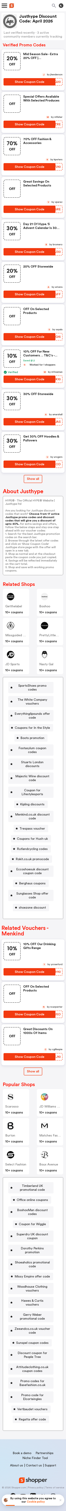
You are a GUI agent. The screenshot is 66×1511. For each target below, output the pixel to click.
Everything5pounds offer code (32, 715)
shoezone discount (32, 907)
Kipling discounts (32, 804)
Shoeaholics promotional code (32, 1264)
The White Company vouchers (32, 701)
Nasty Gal (46, 664)
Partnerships (45, 1453)
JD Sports (12, 664)
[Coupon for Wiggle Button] (31, 1224)
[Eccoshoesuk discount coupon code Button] (31, 871)
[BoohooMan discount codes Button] (31, 1212)
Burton (10, 1135)
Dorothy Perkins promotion (32, 1250)
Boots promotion (32, 738)
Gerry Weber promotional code (32, 1316)
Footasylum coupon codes (32, 750)
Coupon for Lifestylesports (32, 792)
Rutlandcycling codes (32, 848)
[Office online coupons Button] (31, 1200)
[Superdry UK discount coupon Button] (31, 1236)
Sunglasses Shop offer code (32, 895)
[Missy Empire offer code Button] (31, 1276)
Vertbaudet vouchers (32, 1409)
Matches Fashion (51, 1135)
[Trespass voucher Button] (31, 828)
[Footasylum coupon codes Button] (31, 750)
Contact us (34, 1465)
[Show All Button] (33, 1071)
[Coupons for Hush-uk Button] (31, 838)
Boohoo (44, 606)
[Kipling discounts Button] (31, 804)
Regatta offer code (32, 1419)
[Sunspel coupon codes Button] (31, 1342)
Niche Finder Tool (35, 1458)
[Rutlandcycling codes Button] (31, 849)
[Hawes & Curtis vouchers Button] (31, 1302)
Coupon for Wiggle (32, 1224)
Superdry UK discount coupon (32, 1236)
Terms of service (54, 1487)
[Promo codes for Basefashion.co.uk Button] (31, 1383)
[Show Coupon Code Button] (29, 82)
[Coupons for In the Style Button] (31, 727)
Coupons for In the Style (32, 727)
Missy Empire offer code (32, 1276)
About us (16, 1465)
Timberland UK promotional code (32, 1187)
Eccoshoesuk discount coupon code (32, 871)
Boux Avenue (48, 1164)
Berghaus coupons (32, 883)
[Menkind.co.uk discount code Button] (31, 816)
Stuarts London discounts (32, 764)
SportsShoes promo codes (32, 687)
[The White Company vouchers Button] (31, 701)
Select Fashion (15, 1164)
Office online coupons (32, 1199)
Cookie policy (36, 1501)
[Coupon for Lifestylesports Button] (31, 792)
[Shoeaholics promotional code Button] (31, 1264)
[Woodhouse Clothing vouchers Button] (31, 1288)
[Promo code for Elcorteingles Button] (31, 1397)
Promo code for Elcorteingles (32, 1397)
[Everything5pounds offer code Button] (31, 715)
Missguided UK (16, 635)
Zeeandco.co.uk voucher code (32, 1330)
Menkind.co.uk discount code (32, 816)
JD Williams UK (50, 1106)
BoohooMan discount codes (32, 1212)
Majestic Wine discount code (32, 778)
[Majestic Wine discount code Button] (31, 778)
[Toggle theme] (61, 5)
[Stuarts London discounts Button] (31, 764)
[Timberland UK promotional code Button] (31, 1187)
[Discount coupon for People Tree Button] (31, 1355)
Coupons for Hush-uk (32, 838)
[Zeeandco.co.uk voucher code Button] (31, 1330)
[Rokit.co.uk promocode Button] (31, 859)
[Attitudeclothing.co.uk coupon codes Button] (31, 1369)
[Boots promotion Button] (31, 738)
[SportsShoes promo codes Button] (31, 687)
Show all (33, 1071)
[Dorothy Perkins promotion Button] (31, 1250)
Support (50, 1465)
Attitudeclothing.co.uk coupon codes (32, 1368)
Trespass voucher (32, 828)
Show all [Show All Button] (33, 478)
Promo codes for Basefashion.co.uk (32, 1383)
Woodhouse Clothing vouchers (32, 1288)
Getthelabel (13, 606)
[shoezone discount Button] (31, 907)
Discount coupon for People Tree (32, 1354)
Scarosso (11, 1106)
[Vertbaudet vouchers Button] (31, 1409)
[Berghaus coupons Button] (31, 883)
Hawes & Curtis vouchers (32, 1302)
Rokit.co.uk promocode (32, 859)
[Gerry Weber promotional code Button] (31, 1316)
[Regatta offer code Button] (31, 1419)
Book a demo (22, 1453)
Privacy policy (35, 1487)
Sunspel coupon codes (32, 1342)
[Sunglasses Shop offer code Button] (31, 895)
